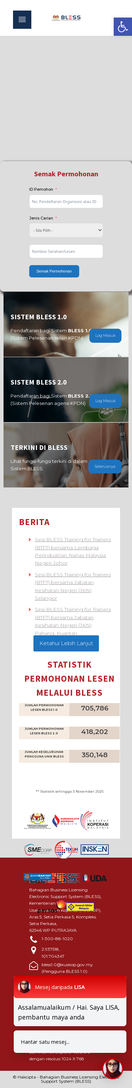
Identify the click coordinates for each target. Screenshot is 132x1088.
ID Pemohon (41, 189)
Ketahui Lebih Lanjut (66, 643)
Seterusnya (104, 466)
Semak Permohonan (54, 271)
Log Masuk (105, 335)
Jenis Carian (41, 218)
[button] (123, 27)
